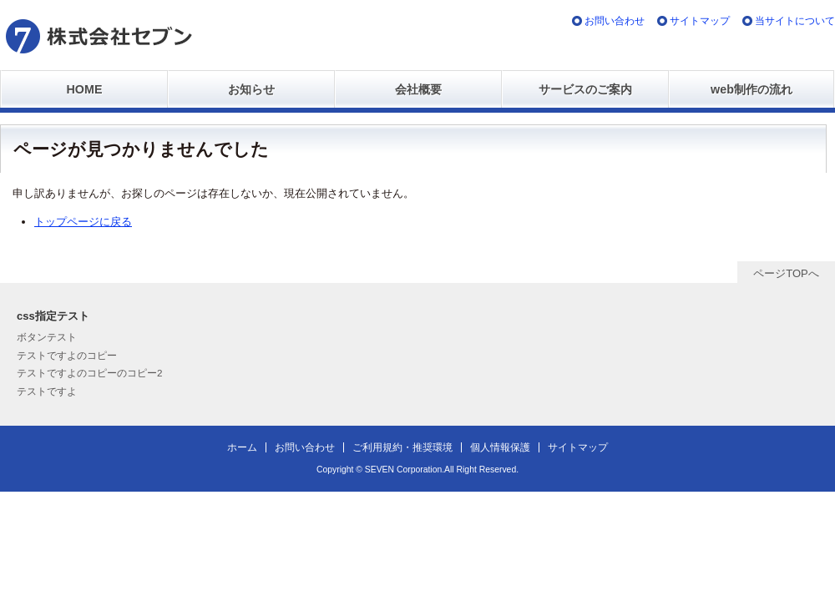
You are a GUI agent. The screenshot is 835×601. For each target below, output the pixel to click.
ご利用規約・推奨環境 (402, 447)
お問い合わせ (614, 20)
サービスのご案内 (585, 89)
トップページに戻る (83, 221)
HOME (85, 89)
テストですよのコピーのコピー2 (90, 372)
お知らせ (251, 89)
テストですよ (47, 391)
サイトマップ (700, 20)
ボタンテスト (47, 336)
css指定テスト (53, 316)
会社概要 (418, 89)
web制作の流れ (751, 89)
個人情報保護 (500, 447)
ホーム (242, 447)
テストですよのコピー (67, 355)
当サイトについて (795, 20)
